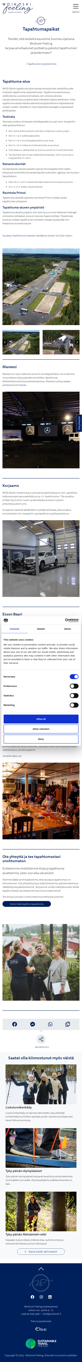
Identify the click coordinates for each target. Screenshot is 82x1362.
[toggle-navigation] (76, 8)
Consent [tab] (14, 629)
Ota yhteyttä (79, 423)
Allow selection (41, 729)
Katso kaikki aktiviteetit (41, 1251)
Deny (41, 739)
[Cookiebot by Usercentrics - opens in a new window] (65, 620)
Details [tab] (41, 629)
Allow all (41, 719)
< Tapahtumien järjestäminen (41, 64)
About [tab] (67, 629)
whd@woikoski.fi (52, 1314)
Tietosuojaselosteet (41, 1321)
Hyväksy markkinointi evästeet (18, 236)
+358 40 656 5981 (30, 1314)
